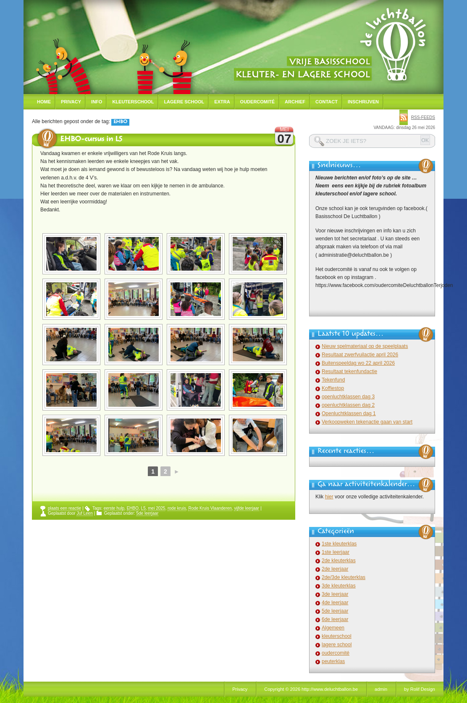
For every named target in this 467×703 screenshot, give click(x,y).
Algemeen (333, 628)
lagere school (337, 645)
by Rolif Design (419, 689)
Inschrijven (363, 101)
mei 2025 (156, 508)
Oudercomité (257, 101)
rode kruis (177, 508)
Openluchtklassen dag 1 (349, 413)
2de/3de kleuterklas (343, 577)
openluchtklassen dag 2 (348, 405)
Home (44, 101)
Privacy (71, 101)
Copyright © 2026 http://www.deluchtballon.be (311, 689)
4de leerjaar (335, 603)
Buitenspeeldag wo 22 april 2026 (358, 363)
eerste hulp (114, 508)
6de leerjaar (335, 619)
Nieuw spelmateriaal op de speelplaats (365, 346)
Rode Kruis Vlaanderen (209, 508)
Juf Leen (84, 513)
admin (381, 689)
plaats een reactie (64, 508)
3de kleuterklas (339, 586)
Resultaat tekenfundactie (349, 371)
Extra (222, 101)
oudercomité (335, 653)
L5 (143, 508)
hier (329, 497)
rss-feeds (423, 117)
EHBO (133, 508)
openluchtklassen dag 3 (348, 397)
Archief (295, 101)
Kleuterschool (133, 101)
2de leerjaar (335, 569)
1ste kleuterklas (339, 544)
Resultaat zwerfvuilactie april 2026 (360, 355)
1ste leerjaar (335, 552)
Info (96, 101)
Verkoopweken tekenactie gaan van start (367, 422)
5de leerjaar (147, 513)
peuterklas (333, 661)
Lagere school (184, 101)
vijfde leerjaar (246, 508)
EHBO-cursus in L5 (91, 140)
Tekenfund (333, 380)
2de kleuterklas (339, 560)
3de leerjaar (335, 594)
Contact (326, 101)
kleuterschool (337, 636)
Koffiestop (333, 388)
